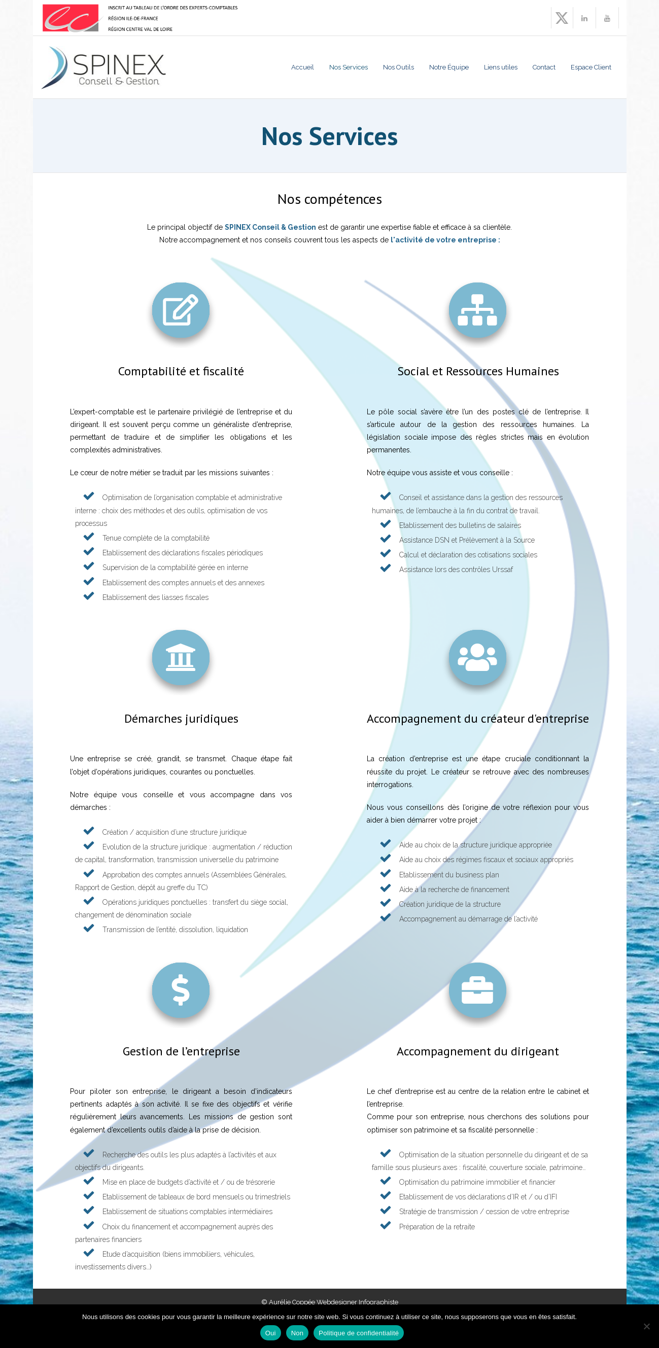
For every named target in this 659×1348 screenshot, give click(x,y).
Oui (270, 1333)
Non (297, 1333)
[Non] (646, 1326)
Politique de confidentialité (359, 1333)
